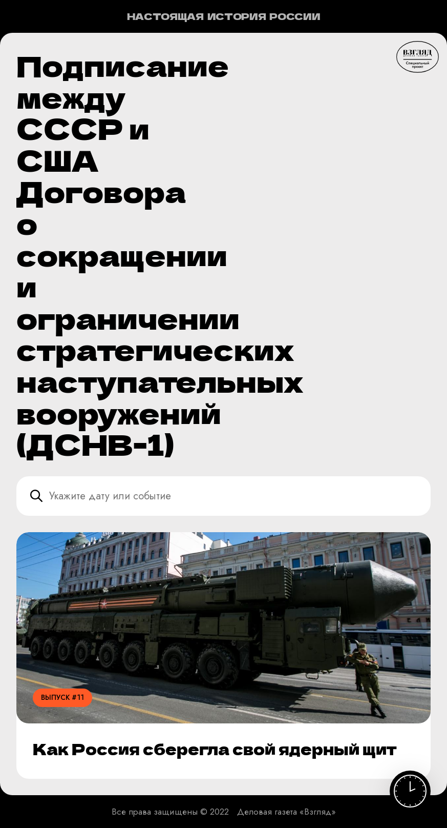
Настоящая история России (224, 16)
